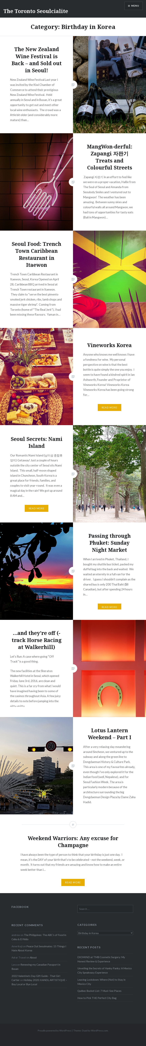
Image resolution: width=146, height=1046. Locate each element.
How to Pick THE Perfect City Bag (97, 997)
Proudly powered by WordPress (54, 1030)
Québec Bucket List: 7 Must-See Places (99, 990)
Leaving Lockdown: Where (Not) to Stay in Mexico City (101, 981)
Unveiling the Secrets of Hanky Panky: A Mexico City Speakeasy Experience (104, 970)
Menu (135, 6)
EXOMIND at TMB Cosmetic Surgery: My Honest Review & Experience (101, 959)
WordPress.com (99, 1030)
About (33, 957)
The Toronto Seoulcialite (35, 11)
